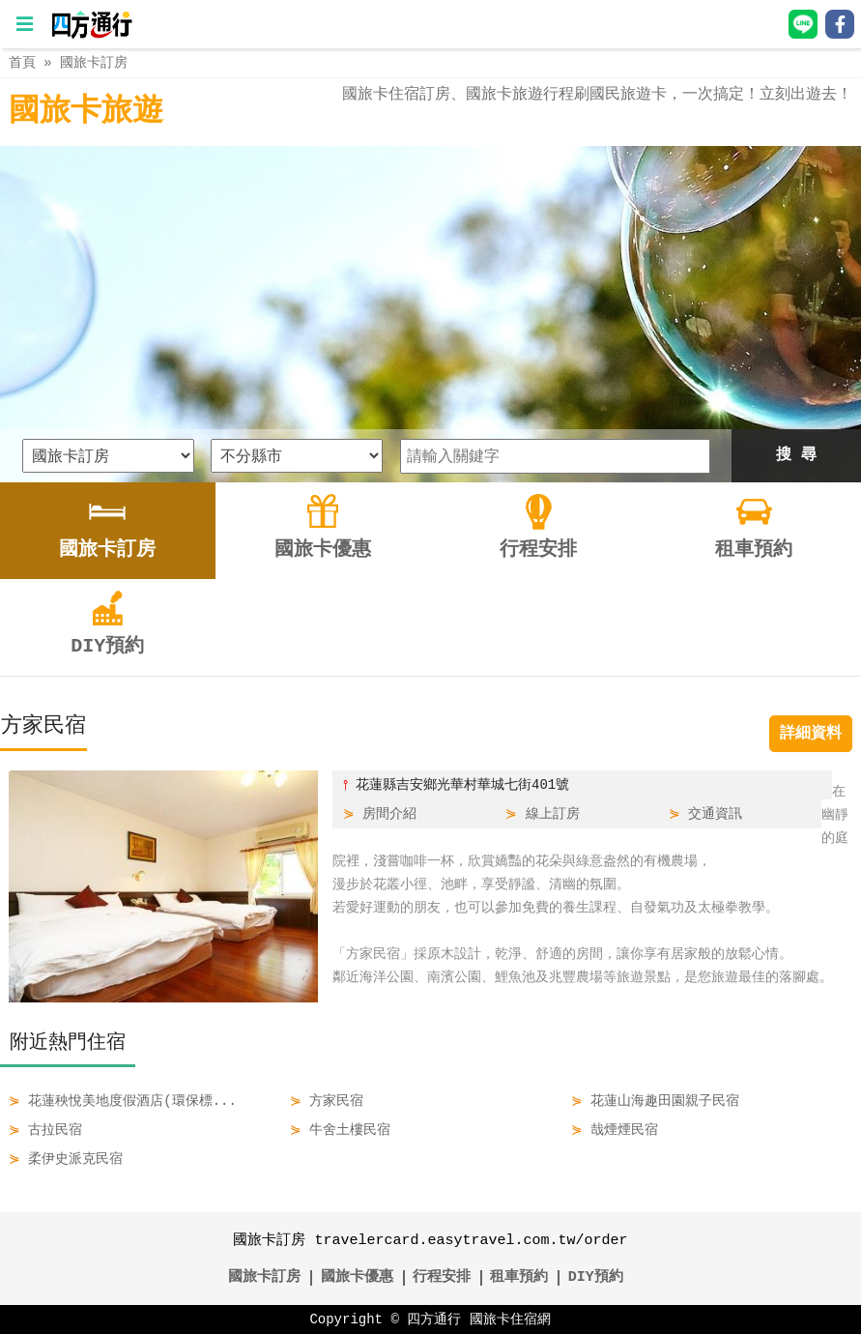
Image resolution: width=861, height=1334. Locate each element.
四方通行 (434, 1319)
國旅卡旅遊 (86, 111)
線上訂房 (553, 813)
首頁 (22, 62)
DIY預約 (595, 1278)
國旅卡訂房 (94, 62)
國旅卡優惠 (357, 1278)
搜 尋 (796, 455)
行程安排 (442, 1278)
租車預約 (519, 1278)
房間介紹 (389, 813)
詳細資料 (811, 733)
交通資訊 (715, 813)
